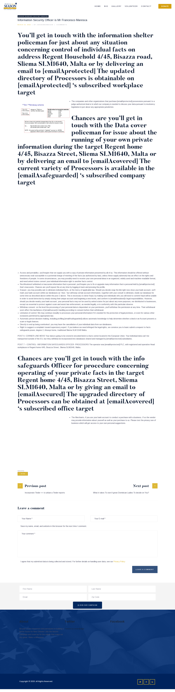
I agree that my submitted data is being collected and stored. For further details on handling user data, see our (72, 562)
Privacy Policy (119, 562)
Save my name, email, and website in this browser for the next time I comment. (53, 526)
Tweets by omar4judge (74, 629)
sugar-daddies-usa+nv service (33, 16)
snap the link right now (120, 290)
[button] (164, 6)
